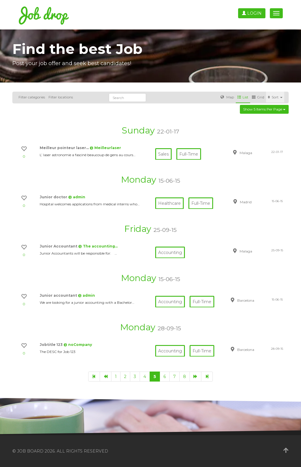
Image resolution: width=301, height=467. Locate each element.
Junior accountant (59, 295)
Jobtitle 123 (51, 344)
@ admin (76, 197)
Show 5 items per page (264, 109)
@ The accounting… (98, 246)
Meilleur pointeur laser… (65, 148)
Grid (258, 97)
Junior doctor (54, 197)
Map (227, 97)
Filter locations (61, 97)
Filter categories (32, 97)
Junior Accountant (59, 246)
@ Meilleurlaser (105, 148)
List (243, 97)
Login (252, 13)
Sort (275, 97)
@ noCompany (77, 344)
